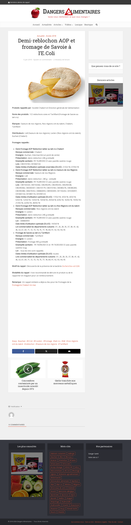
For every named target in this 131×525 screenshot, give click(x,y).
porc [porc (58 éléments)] (73, 495)
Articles (57, 24)
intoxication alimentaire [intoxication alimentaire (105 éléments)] (60, 481)
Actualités (46, 24)
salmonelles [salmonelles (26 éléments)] (56, 505)
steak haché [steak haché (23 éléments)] (72, 508)
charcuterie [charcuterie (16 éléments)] (56, 464)
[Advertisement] (46, 313)
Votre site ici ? (93, 457)
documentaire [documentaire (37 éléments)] (57, 471)
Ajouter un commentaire (42, 60)
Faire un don (89, 522)
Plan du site (112, 522)
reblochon (30, 344)
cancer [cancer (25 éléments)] (54, 460)
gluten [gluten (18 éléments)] (54, 474)
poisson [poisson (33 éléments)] (65, 495)
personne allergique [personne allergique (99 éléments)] (67, 491)
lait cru (57, 341)
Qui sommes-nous (77, 522)
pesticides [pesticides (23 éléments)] (55, 495)
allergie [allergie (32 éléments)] (71, 453)
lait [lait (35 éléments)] (53, 484)
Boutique (88, 24)
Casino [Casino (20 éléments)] (73, 460)
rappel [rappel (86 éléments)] (70, 498)
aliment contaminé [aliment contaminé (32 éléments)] (59, 453)
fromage (48, 341)
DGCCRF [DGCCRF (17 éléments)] (69, 467)
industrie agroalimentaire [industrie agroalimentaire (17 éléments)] (69, 474)
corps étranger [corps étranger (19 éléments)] (57, 467)
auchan (22, 341)
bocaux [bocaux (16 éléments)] (69, 457)
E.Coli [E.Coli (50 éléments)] (68, 471)
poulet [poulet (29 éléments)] (54, 498)
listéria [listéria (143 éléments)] (68, 484)
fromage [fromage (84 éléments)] (76, 471)
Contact (120, 522)
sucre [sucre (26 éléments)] (54, 512)
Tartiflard (64, 344)
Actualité (40, 36)
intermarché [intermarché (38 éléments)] (56, 477)
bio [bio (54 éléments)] (62, 457)
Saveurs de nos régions (47, 344)
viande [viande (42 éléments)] (61, 512)
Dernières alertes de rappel (19, 2)
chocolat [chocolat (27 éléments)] (67, 464)
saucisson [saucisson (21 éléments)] (75, 505)
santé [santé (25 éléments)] (66, 505)
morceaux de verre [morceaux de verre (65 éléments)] (59, 488)
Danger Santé (93, 454)
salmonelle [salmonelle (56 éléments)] (67, 502)
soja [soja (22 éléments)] (63, 508)
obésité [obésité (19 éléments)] (72, 488)
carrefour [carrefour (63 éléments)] (63, 460)
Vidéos (68, 24)
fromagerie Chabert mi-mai (24, 285)
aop (15, 341)
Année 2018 (51, 36)
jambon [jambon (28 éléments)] (75, 481)
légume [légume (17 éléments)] (77, 484)
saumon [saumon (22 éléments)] (55, 508)
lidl (64, 341)
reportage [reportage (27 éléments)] (55, 502)
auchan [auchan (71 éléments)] (54, 457)
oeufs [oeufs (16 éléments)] (54, 491)
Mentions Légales (101, 522)
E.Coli (30, 341)
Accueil (36, 24)
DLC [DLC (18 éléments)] (77, 467)
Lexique (78, 24)
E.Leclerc (38, 341)
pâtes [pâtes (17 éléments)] (62, 498)
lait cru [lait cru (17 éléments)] (59, 484)
